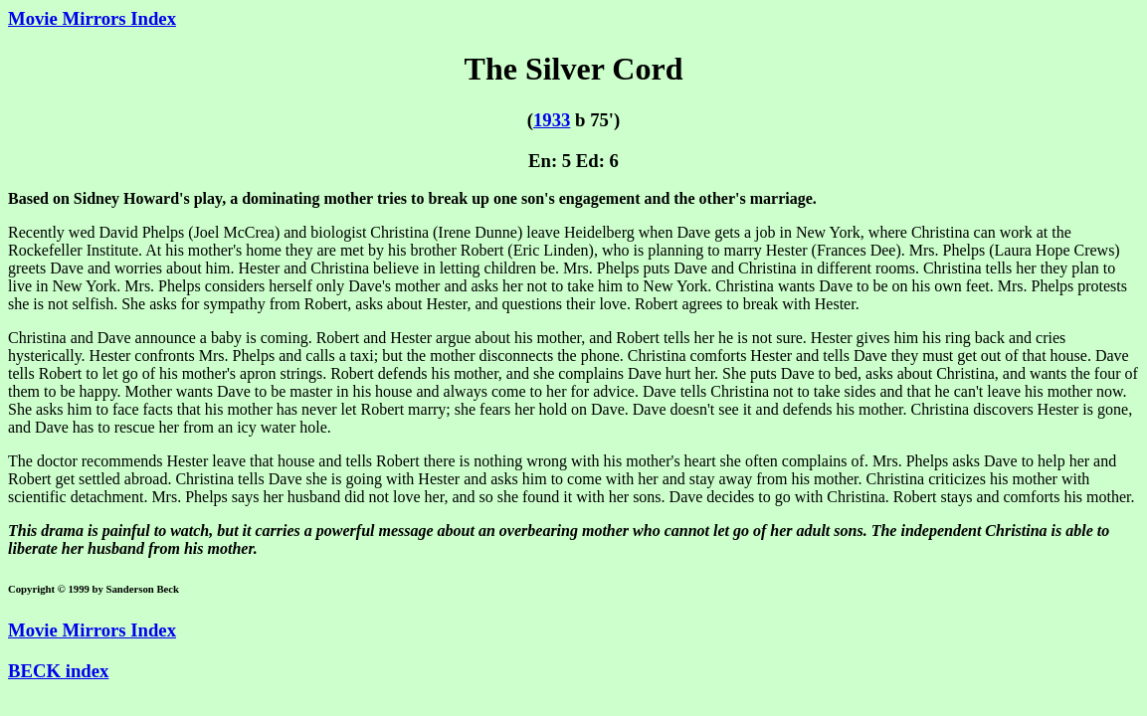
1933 (551, 119)
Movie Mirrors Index (92, 18)
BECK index (58, 670)
